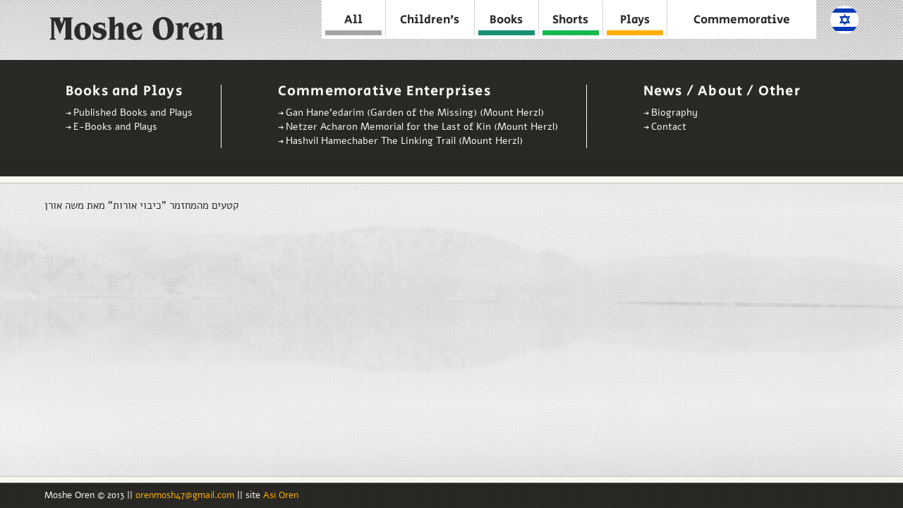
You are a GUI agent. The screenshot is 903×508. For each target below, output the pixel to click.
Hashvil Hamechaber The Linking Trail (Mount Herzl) (404, 140)
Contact (668, 126)
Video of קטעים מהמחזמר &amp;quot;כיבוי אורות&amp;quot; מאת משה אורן (206, 342)
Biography (674, 112)
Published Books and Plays (133, 112)
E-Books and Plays (115, 126)
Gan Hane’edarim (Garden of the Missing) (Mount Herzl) (415, 112)
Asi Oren (280, 495)
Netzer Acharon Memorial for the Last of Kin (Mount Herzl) (422, 126)
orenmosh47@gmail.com (186, 495)
